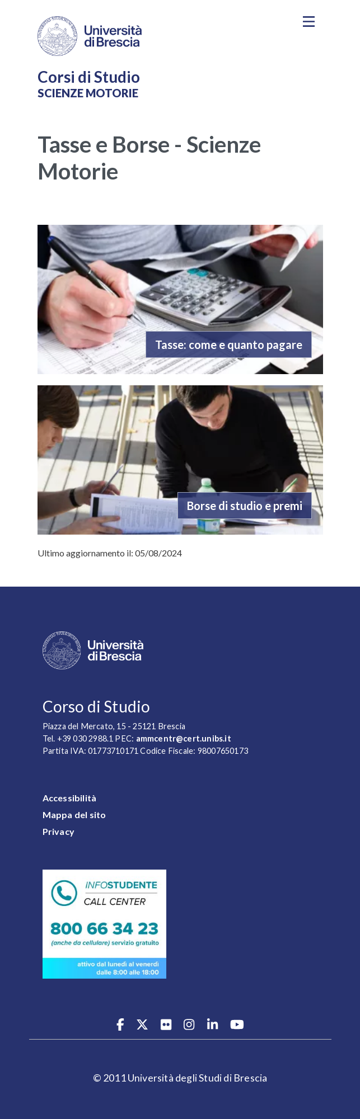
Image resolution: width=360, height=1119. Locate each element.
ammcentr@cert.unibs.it (183, 738)
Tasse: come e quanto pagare (228, 344)
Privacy (58, 831)
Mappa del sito (74, 814)
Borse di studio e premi (244, 505)
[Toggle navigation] (309, 21)
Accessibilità (70, 797)
